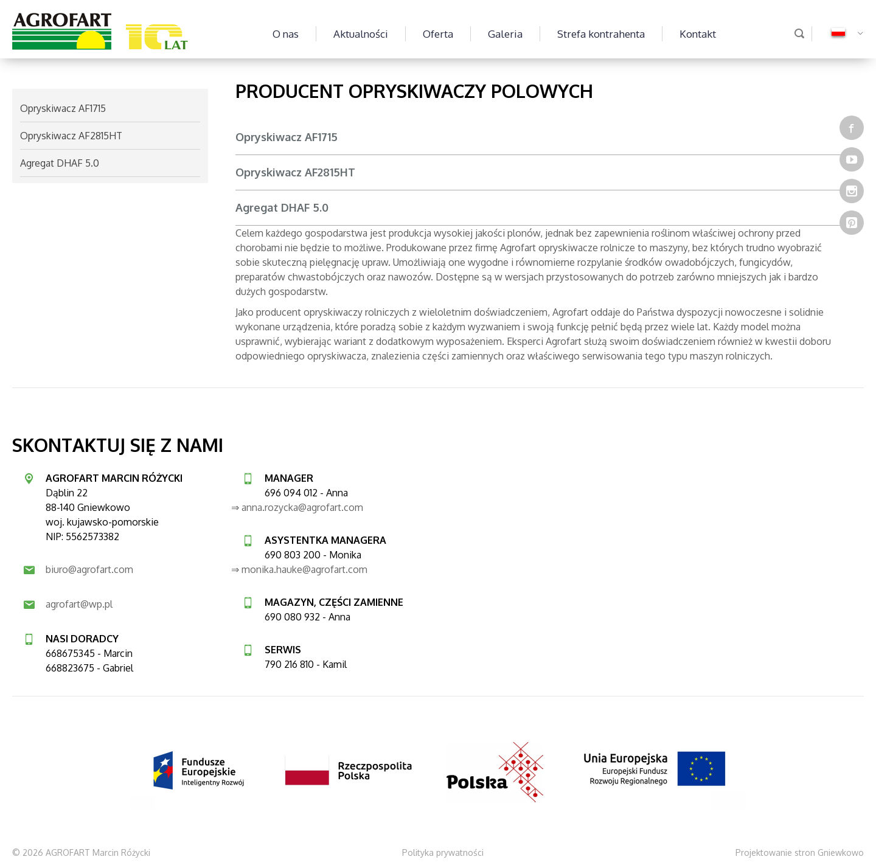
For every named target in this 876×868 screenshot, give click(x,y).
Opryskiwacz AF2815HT (295, 172)
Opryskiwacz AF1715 (286, 137)
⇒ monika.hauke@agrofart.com (299, 569)
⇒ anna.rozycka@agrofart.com (297, 507)
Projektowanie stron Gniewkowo (799, 852)
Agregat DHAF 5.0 (281, 207)
